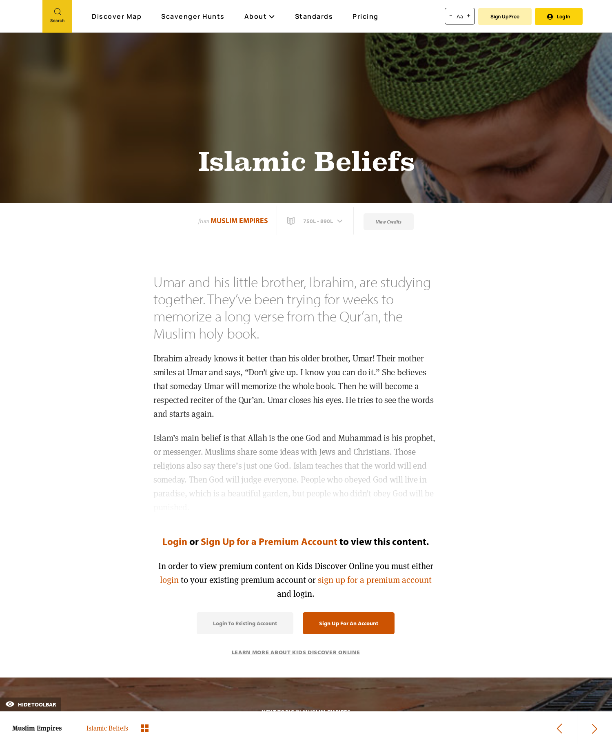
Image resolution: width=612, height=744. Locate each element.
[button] (316, 221)
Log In (558, 16)
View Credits (388, 222)
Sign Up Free (504, 16)
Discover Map (118, 16)
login (169, 579)
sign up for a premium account (375, 579)
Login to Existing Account (245, 623)
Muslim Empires (239, 220)
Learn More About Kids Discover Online (296, 652)
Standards (314, 16)
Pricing (366, 16)
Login (174, 541)
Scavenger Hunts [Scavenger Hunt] (193, 17)
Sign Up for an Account (348, 623)
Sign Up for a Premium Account (269, 541)
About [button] (259, 16)
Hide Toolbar (30, 704)
